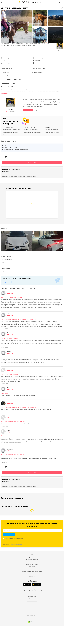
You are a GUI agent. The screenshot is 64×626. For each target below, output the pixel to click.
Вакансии (41, 612)
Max (35, 596)
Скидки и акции (32, 561)
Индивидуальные (6, 502)
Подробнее (37, 110)
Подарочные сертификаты (32, 559)
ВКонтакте (30, 596)
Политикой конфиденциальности (16, 544)
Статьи (32, 554)
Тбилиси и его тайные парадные (9, 338)
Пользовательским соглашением (41, 542)
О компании (11, 612)
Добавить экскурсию (32, 602)
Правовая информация (32, 612)
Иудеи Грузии (4, 393)
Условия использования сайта (32, 569)
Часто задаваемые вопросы (32, 557)
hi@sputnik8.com (32, 598)
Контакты (52, 612)
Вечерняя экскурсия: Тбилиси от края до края (13, 297)
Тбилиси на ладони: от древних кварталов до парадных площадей (18, 319)
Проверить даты (32, 162)
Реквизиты (46, 612)
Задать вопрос (28, 110)
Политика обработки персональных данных (32, 571)
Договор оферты (32, 566)
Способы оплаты (32, 573)
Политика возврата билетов (32, 564)
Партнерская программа (20, 612)
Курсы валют (32, 576)
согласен (8, 538)
